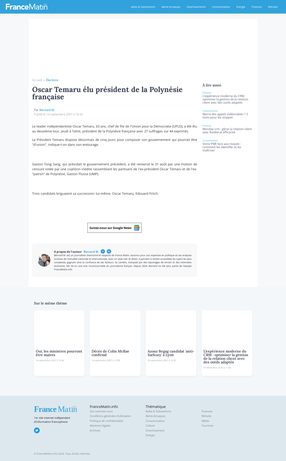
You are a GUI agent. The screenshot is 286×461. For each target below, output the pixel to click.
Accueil (37, 80)
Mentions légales (100, 425)
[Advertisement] (143, 50)
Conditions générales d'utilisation (110, 416)
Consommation (221, 7)
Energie (240, 7)
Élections (52, 80)
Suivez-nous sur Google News (114, 228)
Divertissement (155, 430)
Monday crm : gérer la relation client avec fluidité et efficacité (227, 130)
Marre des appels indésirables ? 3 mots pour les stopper (225, 115)
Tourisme (207, 425)
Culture (150, 425)
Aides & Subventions (143, 7)
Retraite (273, 7)
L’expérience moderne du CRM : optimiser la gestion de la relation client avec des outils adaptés (225, 99)
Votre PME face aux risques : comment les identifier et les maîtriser (222, 147)
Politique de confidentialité (106, 421)
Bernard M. (47, 110)
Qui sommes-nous (101, 411)
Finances (257, 7)
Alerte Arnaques (170, 7)
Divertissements (196, 7)
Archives (95, 430)
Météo (205, 421)
